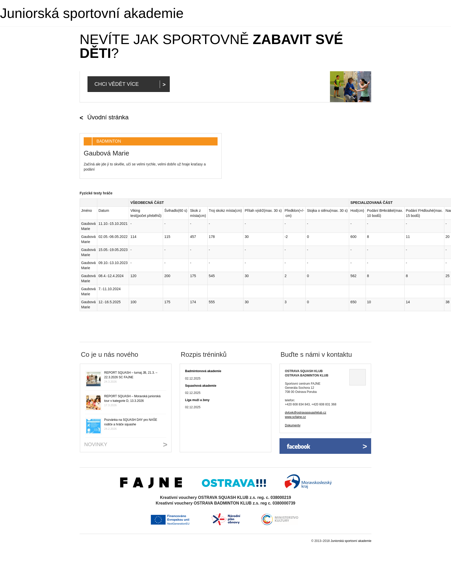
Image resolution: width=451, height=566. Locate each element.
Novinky (95, 444)
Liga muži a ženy (197, 400)
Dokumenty (292, 425)
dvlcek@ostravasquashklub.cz (305, 412)
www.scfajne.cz (295, 417)
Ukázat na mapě (357, 377)
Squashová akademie (200, 385)
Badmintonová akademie (203, 371)
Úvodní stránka (107, 117)
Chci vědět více (116, 84)
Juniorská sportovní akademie (92, 13)
